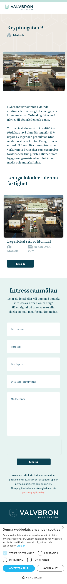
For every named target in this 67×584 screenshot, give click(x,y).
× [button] (63, 527)
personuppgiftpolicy (33, 492)
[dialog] (33, 554)
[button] (33, 577)
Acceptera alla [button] (18, 568)
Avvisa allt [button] (50, 568)
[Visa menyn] (59, 8)
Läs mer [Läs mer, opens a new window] (21, 545)
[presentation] (34, 446)
